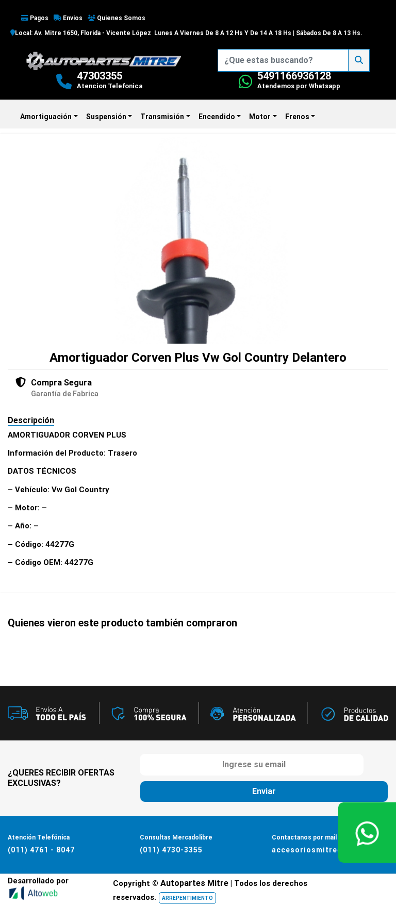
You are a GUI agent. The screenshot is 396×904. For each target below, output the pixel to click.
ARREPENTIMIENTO (187, 898)
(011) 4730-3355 (171, 850)
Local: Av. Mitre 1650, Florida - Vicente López (80, 33)
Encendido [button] (217, 116)
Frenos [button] (297, 116)
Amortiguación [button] (46, 116)
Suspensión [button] (106, 116)
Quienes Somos (116, 18)
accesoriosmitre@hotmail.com (332, 850)
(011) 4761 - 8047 (41, 850)
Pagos (34, 18)
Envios (68, 18)
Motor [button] (260, 116)
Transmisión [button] (162, 116)
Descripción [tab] (31, 420)
